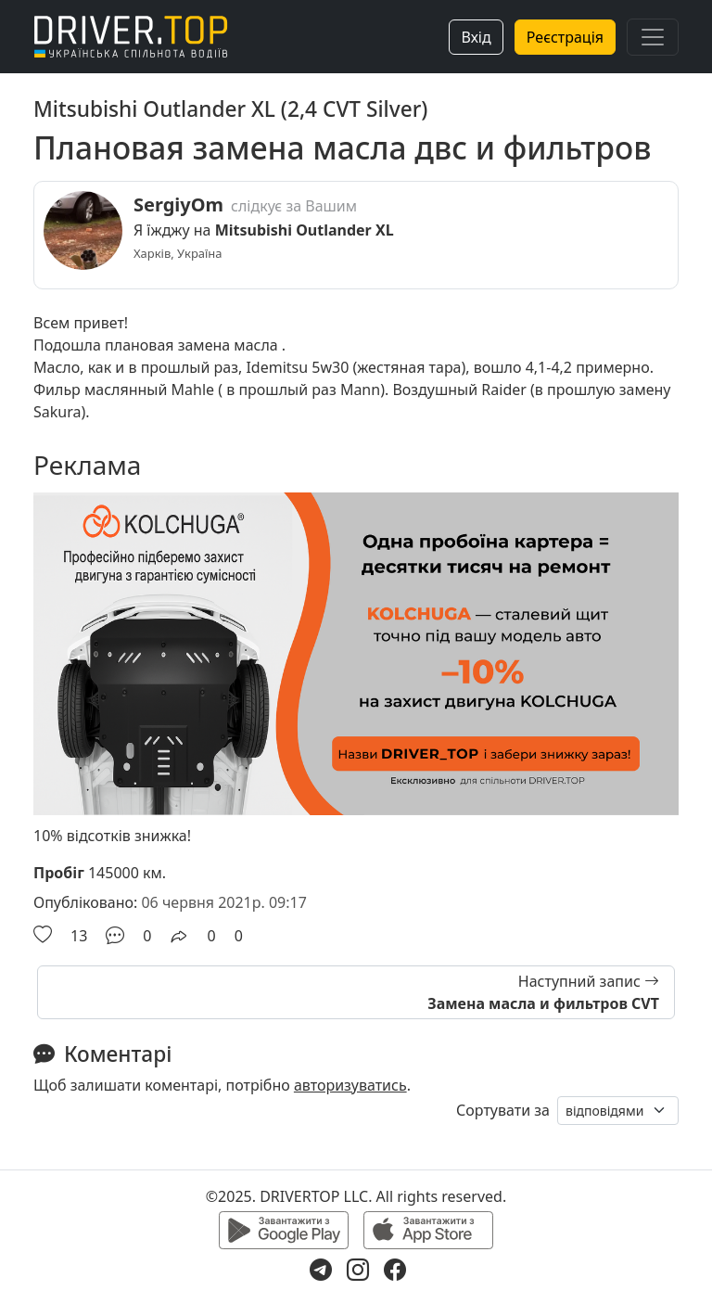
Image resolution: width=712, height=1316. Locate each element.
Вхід (475, 37)
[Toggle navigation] (653, 37)
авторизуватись (350, 1085)
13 (78, 936)
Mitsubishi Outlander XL (304, 230)
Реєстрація (565, 37)
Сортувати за (503, 1110)
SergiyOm (178, 204)
